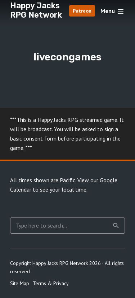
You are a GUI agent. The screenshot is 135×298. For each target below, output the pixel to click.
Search (116, 225)
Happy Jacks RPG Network (36, 10)
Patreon (82, 11)
